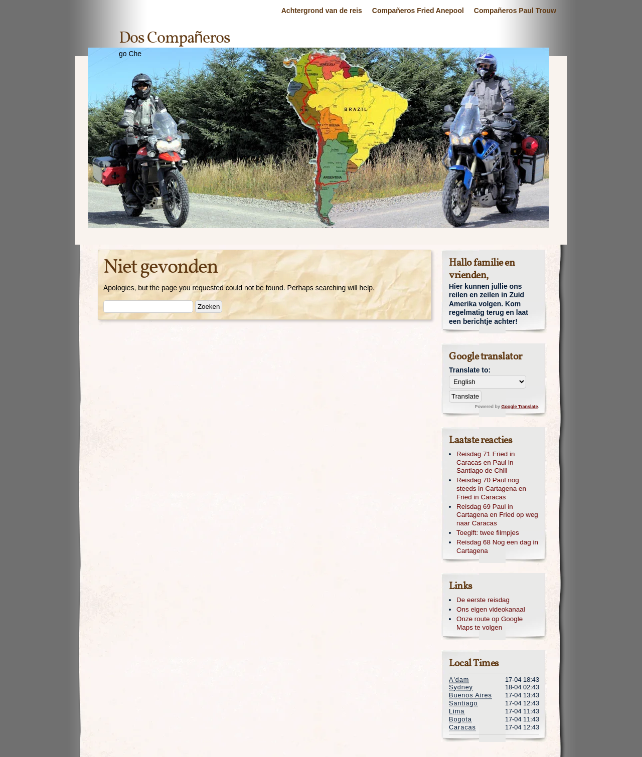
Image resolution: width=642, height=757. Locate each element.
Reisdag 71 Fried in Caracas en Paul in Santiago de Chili (485, 462)
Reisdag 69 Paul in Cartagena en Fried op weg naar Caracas (497, 515)
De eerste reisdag (483, 600)
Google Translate (519, 406)
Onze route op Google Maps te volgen (489, 623)
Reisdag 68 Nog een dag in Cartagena (497, 546)
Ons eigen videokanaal (490, 609)
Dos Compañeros (174, 39)
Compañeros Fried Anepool (418, 11)
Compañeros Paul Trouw (515, 11)
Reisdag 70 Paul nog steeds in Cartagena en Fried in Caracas (491, 488)
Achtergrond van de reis (321, 11)
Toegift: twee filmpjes (487, 532)
